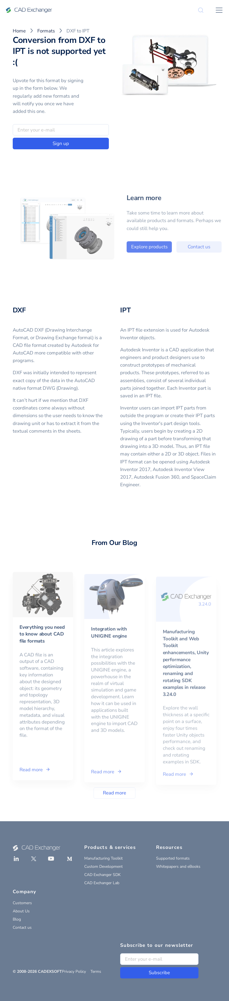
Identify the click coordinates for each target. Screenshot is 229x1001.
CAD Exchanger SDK (102, 874)
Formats (46, 31)
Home (19, 31)
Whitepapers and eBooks (178, 866)
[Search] (201, 10)
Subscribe (159, 972)
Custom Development (103, 866)
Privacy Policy (74, 971)
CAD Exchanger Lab (101, 883)
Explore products (161, 247)
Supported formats (173, 858)
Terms (95, 971)
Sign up (61, 143)
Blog (17, 919)
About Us (21, 911)
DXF (19, 310)
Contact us (22, 927)
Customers (22, 903)
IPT (125, 310)
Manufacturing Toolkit (103, 858)
